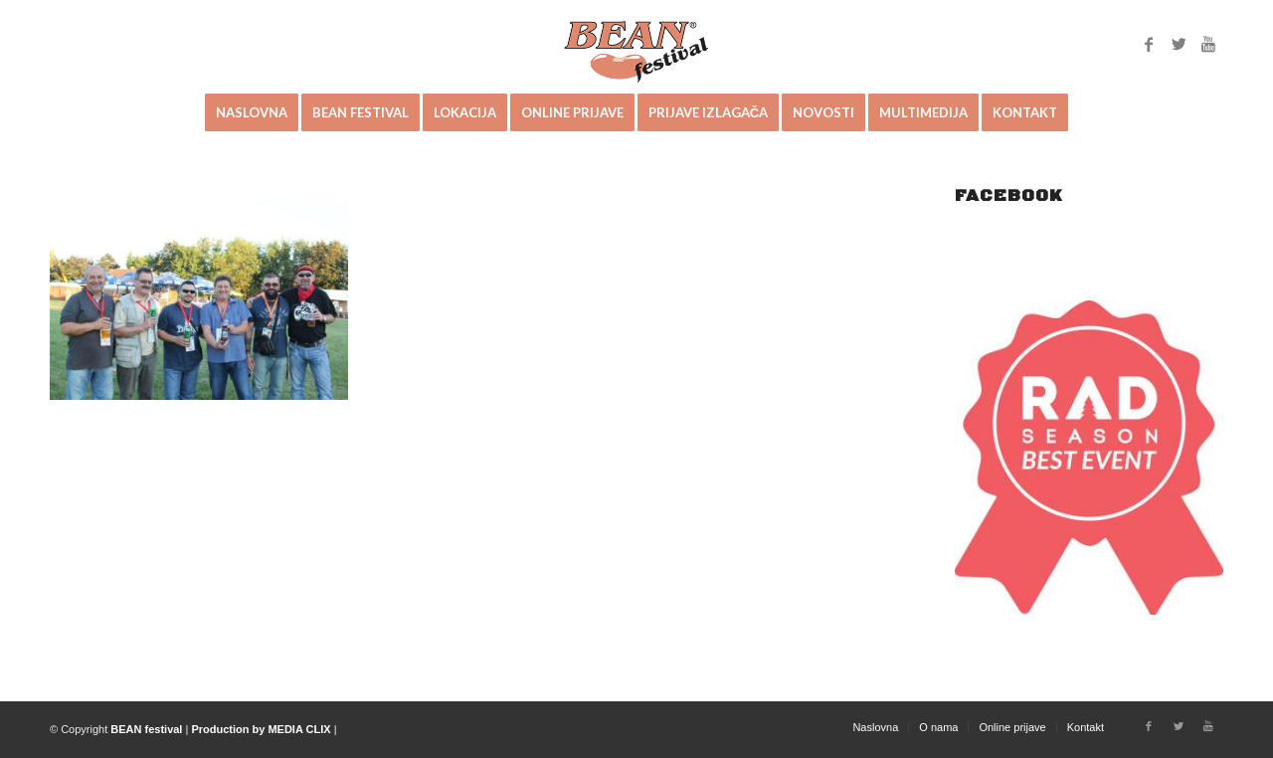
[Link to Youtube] (1208, 44)
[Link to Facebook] (1149, 44)
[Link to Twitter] (1178, 44)
